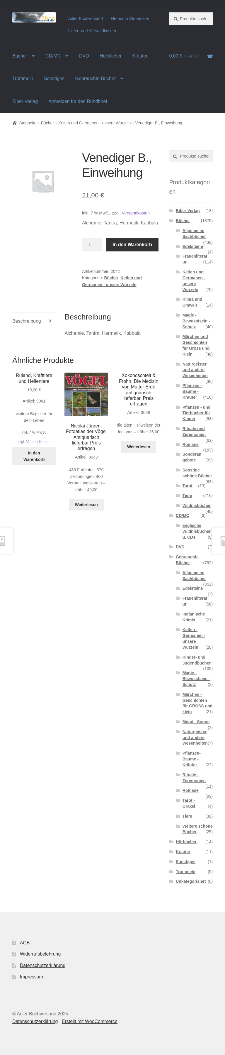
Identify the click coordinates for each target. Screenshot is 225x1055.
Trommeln (22, 78)
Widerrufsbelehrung (40, 953)
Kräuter (139, 55)
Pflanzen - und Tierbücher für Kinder (197, 413)
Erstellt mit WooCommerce (89, 1021)
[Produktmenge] (92, 244)
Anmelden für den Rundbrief (78, 101)
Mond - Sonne (196, 721)
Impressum (31, 976)
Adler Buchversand (85, 18)
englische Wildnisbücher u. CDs (197, 531)
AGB (25, 942)
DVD (84, 55)
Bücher (19, 55)
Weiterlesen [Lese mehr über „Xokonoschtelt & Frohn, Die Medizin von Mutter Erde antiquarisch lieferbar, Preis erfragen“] (138, 446)
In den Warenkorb (132, 244)
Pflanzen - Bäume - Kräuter (192, 391)
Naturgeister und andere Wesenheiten (195, 370)
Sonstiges (54, 78)
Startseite (27, 123)
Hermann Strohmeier (130, 18)
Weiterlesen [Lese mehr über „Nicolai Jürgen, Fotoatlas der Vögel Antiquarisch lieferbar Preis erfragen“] (86, 504)
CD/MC (53, 55)
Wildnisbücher (197, 505)
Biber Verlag (25, 101)
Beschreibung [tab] (26, 321)
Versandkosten (136, 213)
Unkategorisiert (191, 881)
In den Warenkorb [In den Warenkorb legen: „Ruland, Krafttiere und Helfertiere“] (34, 456)
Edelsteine (193, 246)
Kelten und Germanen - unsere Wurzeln (94, 123)
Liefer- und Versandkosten (92, 30)
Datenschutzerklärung (43, 965)
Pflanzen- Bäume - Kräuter (192, 759)
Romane (191, 444)
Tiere (187, 495)
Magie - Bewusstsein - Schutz (196, 321)
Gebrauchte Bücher (95, 78)
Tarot (187, 485)
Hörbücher (111, 55)
